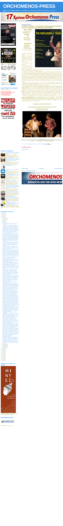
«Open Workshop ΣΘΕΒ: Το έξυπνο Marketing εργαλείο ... (10, 283)
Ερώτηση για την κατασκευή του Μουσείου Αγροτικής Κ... (10, 236)
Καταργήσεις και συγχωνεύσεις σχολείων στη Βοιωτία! (10, 242)
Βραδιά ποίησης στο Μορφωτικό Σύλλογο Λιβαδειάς (9, 273)
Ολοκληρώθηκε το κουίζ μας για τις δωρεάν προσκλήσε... (10, 321)
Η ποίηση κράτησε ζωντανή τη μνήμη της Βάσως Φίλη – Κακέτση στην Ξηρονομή (12, 192)
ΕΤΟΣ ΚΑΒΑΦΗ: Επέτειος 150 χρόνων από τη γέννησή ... (10, 302)
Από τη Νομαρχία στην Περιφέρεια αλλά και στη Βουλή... (10, 308)
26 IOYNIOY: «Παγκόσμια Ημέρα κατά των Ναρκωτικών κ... (10, 298)
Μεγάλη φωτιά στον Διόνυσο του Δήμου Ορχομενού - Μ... (10, 339)
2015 (3, 349)
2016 (3, 350)
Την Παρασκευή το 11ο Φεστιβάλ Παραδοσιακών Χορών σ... (11, 307)
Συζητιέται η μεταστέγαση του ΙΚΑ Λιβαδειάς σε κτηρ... (10, 294)
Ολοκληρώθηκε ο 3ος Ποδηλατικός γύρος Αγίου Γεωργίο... (10, 227)
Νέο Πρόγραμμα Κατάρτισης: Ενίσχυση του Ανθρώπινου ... (10, 285)
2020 (3, 354)
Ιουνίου (4, 222)
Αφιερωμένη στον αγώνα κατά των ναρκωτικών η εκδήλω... (10, 250)
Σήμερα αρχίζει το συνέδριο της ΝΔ (7, 322)
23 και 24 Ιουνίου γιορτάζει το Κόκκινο (7, 258)
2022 (3, 356)
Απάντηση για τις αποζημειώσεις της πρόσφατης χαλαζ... (10, 254)
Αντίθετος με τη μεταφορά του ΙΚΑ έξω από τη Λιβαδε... (10, 323)
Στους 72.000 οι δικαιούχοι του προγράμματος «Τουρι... (10, 247)
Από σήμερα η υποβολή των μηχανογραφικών (8, 327)
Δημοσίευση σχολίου (25, 149)
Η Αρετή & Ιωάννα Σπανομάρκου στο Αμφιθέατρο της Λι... (10, 297)
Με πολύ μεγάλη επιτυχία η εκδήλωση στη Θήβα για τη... (10, 332)
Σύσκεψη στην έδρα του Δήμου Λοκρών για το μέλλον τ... (10, 325)
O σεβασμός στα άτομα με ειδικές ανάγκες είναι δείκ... (10, 292)
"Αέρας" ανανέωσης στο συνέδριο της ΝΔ (8, 318)
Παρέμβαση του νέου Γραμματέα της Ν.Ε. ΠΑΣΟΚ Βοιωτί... (10, 275)
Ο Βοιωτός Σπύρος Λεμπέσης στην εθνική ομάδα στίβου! (10, 226)
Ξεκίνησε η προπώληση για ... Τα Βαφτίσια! (8, 315)
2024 (3, 358)
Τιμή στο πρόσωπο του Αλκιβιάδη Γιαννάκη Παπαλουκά (10, 314)
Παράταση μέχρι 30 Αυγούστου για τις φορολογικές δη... (10, 309)
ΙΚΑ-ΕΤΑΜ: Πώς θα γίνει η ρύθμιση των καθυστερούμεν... (10, 229)
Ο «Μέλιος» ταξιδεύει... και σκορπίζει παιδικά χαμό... (9, 290)
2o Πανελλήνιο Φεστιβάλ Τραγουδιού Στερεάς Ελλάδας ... (10, 301)
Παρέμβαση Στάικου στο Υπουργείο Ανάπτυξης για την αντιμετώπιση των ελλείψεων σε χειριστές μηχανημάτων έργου (13, 197)
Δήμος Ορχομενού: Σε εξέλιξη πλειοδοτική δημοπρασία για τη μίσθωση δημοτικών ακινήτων (12, 153)
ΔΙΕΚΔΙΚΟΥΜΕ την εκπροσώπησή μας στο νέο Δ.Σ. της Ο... (11, 331)
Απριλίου (4, 220)
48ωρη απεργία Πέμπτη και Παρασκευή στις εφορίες (9, 299)
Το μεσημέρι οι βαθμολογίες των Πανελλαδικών (9, 257)
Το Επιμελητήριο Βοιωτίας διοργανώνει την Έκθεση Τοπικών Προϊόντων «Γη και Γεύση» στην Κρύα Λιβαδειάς (13, 175)
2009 (3, 213)
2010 (3, 214)
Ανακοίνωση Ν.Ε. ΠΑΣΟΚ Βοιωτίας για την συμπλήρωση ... (10, 265)
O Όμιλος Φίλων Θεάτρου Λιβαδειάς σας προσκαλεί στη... (10, 330)
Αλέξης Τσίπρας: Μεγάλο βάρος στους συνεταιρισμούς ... (10, 272)
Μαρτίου (4, 219)
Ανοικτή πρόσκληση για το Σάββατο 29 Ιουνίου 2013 (9, 338)
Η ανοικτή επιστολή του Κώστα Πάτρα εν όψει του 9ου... (10, 288)
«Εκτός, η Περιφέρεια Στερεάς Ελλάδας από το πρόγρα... (10, 243)
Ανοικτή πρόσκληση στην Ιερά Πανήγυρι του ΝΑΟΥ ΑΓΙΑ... (10, 253)
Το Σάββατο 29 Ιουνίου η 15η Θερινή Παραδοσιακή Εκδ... (10, 291)
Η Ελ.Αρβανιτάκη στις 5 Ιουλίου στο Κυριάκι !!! (9, 305)
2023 (3, 357)
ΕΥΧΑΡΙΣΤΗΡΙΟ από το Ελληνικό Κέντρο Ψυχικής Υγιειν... (10, 230)
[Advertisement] (38, 158)
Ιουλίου (4, 343)
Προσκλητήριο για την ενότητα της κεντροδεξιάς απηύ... (10, 341)
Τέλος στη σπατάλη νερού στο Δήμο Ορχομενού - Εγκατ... (10, 262)
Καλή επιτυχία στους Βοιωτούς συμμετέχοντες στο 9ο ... (10, 334)
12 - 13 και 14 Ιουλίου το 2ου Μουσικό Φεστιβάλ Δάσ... (10, 232)
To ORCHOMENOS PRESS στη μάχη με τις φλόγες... (10, 340)
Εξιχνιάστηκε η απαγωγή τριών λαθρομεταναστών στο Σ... (10, 251)
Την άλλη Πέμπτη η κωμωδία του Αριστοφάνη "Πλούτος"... (10, 238)
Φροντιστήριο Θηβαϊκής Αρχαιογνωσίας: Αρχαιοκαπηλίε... (10, 310)
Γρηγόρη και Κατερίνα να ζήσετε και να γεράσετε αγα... (10, 269)
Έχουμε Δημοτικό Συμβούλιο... (6, 311)
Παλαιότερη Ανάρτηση (58, 168)
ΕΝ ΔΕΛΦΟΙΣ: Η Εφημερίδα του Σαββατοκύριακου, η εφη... (10, 256)
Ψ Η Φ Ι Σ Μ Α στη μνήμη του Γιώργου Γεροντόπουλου (10, 300)
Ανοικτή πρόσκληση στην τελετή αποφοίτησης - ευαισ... (10, 266)
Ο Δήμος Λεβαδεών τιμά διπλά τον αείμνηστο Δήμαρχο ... (10, 284)
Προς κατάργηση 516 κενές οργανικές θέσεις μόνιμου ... (10, 228)
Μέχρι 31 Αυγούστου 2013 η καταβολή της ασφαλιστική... (10, 326)
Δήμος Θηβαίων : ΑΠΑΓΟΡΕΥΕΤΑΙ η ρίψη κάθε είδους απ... (10, 237)
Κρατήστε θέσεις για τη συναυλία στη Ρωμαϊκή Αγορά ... (10, 239)
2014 (3, 348)
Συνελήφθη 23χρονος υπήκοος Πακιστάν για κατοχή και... (10, 313)
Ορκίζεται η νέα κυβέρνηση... (6, 274)
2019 (3, 353)
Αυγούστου (4, 344)
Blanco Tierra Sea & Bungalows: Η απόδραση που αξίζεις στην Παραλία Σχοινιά (13, 180)
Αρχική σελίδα (41, 168)
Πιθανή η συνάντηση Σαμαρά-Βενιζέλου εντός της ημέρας (10, 252)
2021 (3, 355)
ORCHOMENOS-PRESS (29, 6)
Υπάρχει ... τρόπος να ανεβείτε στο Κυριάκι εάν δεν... (9, 317)
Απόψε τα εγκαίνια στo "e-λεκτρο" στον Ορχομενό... (9, 231)
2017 (3, 351)
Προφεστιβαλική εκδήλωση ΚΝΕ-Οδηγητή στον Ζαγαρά (10, 306)
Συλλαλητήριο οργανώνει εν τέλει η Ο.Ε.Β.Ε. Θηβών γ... (10, 278)
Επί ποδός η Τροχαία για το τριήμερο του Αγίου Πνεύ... (10, 259)
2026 (3, 360)
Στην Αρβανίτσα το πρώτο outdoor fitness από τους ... (10, 249)
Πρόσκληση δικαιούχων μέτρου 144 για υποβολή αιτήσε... (10, 276)
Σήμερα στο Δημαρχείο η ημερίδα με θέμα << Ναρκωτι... (10, 316)
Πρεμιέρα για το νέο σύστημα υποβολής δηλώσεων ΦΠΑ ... (10, 235)
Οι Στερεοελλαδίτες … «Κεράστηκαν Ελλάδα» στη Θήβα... (10, 333)
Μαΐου (4, 221)
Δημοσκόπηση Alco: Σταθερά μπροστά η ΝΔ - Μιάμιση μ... (10, 342)
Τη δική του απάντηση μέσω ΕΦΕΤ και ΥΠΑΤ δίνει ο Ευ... (10, 277)
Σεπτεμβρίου (5, 345)
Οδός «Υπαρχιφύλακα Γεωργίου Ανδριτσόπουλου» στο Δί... (10, 260)
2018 (3, 352)
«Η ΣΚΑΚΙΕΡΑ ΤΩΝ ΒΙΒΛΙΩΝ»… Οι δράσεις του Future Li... (10, 246)
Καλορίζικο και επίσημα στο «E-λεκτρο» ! (8, 289)
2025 (3, 359)
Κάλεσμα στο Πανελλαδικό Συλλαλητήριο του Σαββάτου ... (10, 324)
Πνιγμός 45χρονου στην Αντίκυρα (7, 261)
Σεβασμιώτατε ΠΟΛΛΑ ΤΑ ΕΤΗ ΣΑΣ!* (7, 335)
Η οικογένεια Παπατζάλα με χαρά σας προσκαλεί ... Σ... (10, 293)
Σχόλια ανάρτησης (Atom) (30, 170)
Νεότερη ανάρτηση (25, 168)
